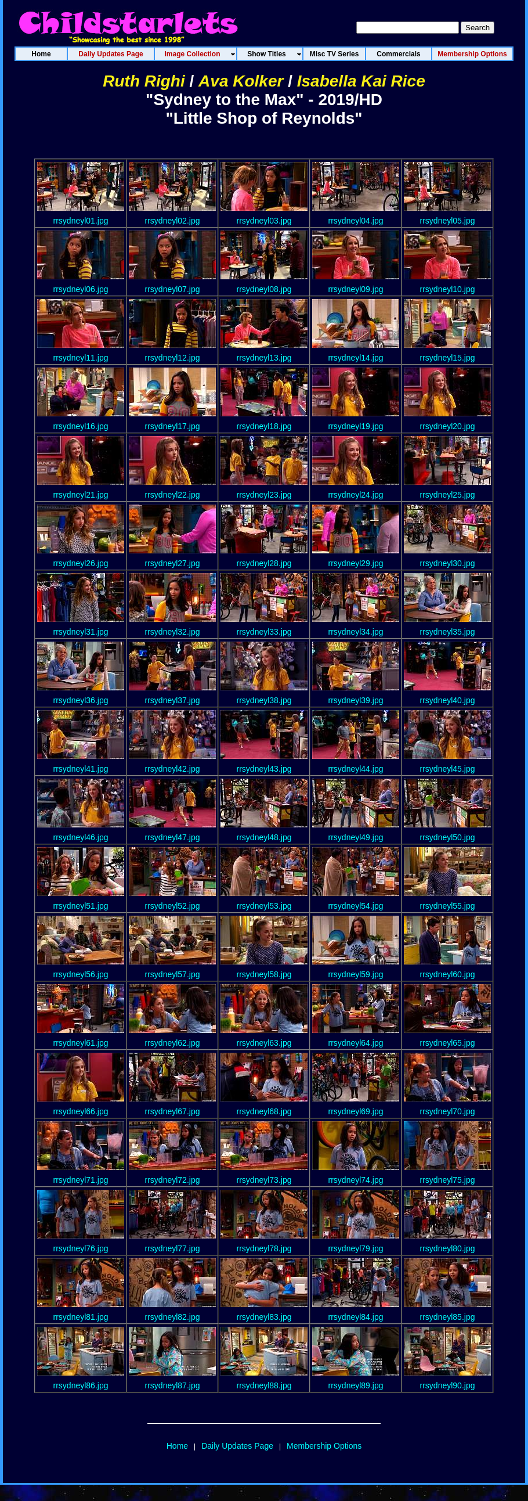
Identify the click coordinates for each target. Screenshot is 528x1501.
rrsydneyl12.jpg (172, 357)
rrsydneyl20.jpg (447, 426)
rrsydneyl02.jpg (172, 220)
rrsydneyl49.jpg (356, 837)
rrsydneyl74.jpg (356, 1180)
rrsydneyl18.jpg (264, 426)
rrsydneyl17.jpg (172, 426)
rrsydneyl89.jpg (356, 1385)
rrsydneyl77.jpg (172, 1248)
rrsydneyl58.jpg (264, 974)
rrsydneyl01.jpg (81, 220)
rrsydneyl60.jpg (447, 974)
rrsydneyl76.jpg (81, 1248)
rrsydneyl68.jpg (264, 1111)
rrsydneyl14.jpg (356, 357)
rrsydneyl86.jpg (81, 1385)
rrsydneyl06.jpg (81, 289)
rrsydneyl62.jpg (172, 1043)
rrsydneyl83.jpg (264, 1317)
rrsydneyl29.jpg (356, 563)
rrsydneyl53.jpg (264, 905)
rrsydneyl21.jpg (81, 494)
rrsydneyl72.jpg (172, 1180)
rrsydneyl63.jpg (264, 1043)
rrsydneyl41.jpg (81, 768)
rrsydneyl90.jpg (447, 1385)
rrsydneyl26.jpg (81, 563)
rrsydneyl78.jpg (264, 1248)
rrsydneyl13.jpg (264, 357)
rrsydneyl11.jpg (81, 357)
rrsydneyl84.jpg (356, 1317)
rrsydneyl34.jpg (356, 631)
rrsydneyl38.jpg (264, 700)
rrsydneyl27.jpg (172, 563)
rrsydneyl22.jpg (172, 494)
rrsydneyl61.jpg (81, 1043)
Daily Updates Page (237, 1445)
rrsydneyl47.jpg (172, 837)
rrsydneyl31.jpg (81, 631)
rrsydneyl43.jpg (264, 768)
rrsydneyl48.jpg (264, 837)
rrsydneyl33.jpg (264, 631)
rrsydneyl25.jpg (447, 494)
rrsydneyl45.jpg (447, 768)
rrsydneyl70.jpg (447, 1111)
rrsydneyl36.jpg (81, 700)
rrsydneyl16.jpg (81, 426)
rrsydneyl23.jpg (264, 494)
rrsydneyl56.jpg (81, 974)
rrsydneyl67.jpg (172, 1111)
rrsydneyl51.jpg (81, 905)
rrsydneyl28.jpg (264, 563)
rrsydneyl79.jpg (356, 1248)
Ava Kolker (240, 81)
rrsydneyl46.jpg (81, 837)
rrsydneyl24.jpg (356, 494)
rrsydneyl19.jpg (356, 426)
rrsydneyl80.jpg (447, 1248)
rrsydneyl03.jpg (264, 220)
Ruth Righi (144, 81)
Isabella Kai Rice (361, 81)
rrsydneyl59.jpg (356, 974)
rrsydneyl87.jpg (172, 1385)
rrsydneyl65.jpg (447, 1043)
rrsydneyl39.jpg (356, 700)
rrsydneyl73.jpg (264, 1180)
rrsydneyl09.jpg (356, 289)
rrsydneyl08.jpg (264, 289)
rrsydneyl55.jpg (447, 905)
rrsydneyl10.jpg (447, 289)
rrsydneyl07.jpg (172, 289)
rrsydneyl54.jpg (356, 905)
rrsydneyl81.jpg (81, 1317)
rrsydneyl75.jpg (447, 1180)
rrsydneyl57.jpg (172, 974)
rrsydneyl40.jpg (447, 700)
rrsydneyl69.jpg (356, 1111)
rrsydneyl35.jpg (447, 631)
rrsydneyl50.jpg (447, 837)
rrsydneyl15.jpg (447, 357)
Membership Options (324, 1445)
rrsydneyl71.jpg (81, 1180)
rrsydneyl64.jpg (356, 1043)
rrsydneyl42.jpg (172, 768)
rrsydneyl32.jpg (172, 631)
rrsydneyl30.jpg (447, 563)
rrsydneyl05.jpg (447, 220)
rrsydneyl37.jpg (172, 700)
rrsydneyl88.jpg (264, 1385)
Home (177, 1445)
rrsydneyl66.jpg (81, 1111)
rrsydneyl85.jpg (447, 1317)
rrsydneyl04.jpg (356, 220)
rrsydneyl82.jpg (172, 1317)
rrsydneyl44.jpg (356, 768)
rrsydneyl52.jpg (172, 905)
